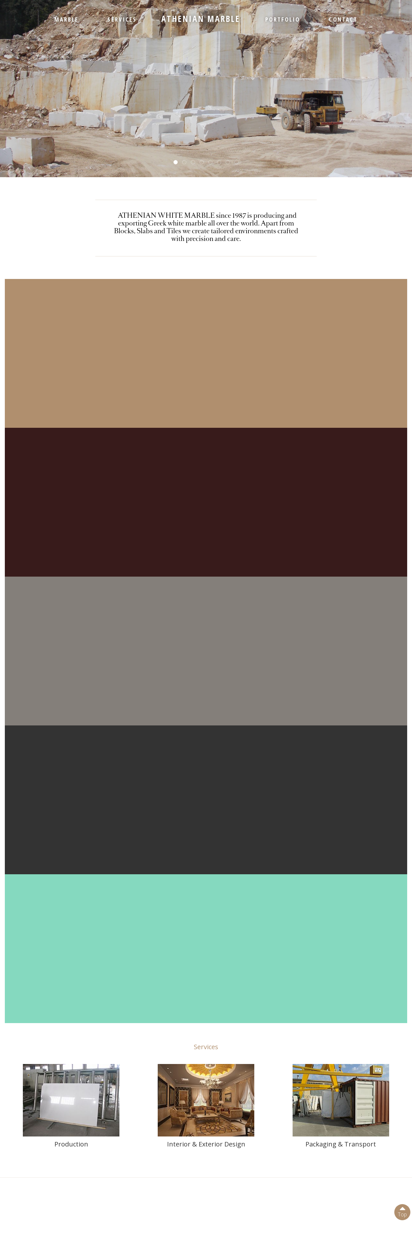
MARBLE (66, 19)
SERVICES (122, 19)
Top (402, 1211)
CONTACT (343, 19)
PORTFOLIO (282, 19)
